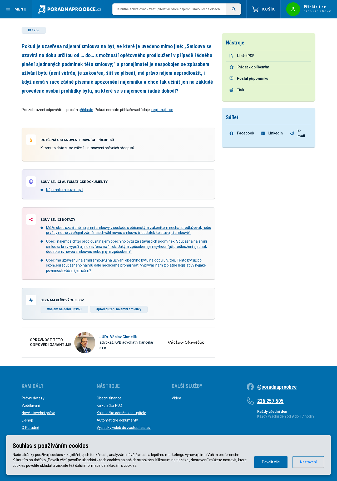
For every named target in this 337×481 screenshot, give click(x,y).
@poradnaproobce (277, 387)
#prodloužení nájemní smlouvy (118, 309)
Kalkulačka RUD (109, 405)
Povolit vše (271, 462)
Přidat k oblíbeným (249, 67)
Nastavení (308, 462)
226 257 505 (270, 401)
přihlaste (86, 110)
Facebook (242, 133)
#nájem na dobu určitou (64, 309)
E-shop (27, 420)
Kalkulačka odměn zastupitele (121, 413)
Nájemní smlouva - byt (64, 190)
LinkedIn (272, 133)
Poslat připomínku (249, 78)
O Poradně (30, 427)
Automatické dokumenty (117, 420)
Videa (176, 398)
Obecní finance (109, 398)
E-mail (297, 133)
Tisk (237, 90)
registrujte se (162, 110)
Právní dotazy (33, 398)
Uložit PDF (242, 56)
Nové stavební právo (38, 413)
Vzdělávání (31, 405)
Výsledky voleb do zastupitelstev (124, 427)
